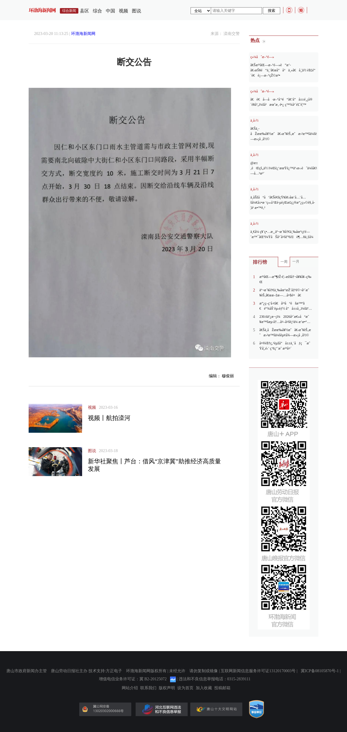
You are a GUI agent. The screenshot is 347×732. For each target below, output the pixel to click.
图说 (136, 10)
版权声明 (167, 688)
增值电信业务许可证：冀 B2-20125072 (133, 679)
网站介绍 (130, 688)
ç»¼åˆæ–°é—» (262, 57)
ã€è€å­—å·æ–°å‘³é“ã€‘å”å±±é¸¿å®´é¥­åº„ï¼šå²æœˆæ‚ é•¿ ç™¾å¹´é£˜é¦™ (281, 102)
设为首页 (185, 688)
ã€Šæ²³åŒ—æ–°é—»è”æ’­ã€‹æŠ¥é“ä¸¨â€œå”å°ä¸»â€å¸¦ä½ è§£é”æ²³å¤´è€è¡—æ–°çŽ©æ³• (283, 70)
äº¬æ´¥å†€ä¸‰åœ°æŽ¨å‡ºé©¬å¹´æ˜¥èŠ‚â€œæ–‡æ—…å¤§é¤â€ (284, 292)
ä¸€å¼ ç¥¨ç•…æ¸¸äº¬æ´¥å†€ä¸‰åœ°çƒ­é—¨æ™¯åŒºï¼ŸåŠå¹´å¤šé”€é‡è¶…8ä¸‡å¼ (282, 234)
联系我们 (148, 688)
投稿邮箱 (222, 688)
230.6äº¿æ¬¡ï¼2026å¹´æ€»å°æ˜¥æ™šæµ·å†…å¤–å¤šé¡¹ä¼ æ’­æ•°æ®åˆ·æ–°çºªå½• (284, 319)
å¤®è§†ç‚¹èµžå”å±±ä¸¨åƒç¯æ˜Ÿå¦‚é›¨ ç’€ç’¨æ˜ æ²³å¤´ (284, 345)
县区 (84, 10)
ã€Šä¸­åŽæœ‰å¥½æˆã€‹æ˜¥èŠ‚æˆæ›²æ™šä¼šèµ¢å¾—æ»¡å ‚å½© (283, 134)
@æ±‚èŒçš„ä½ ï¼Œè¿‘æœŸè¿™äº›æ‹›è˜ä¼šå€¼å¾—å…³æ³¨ (283, 168)
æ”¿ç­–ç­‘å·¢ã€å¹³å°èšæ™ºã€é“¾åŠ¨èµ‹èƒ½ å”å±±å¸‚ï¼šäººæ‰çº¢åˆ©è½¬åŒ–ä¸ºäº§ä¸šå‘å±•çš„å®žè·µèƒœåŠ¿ (284, 306)
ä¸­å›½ (254, 120)
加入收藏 (204, 688)
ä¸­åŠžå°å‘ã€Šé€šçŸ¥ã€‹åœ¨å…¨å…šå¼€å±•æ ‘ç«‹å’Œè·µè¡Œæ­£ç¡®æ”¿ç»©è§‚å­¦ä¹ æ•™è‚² (282, 202)
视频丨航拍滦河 (109, 418)
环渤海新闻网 (83, 33)
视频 (123, 10)
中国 (110, 10)
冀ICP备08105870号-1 (320, 671)
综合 (97, 10)
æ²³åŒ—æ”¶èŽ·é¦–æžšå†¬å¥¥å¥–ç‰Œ (285, 279)
